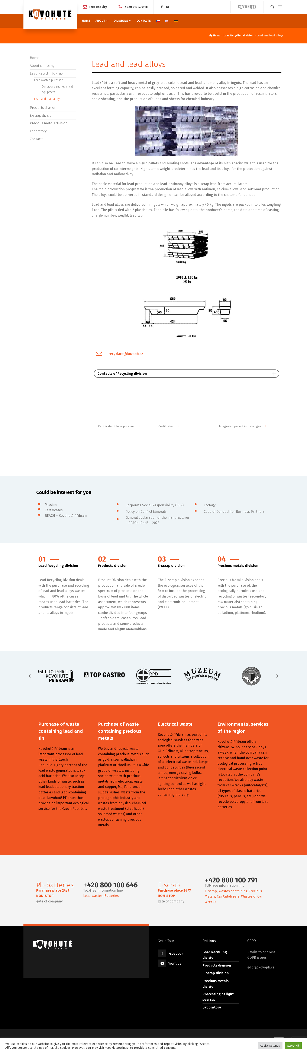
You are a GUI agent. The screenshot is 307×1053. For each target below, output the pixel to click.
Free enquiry (98, 7)
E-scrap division (42, 115)
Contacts (36, 139)
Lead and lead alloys (47, 99)
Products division (43, 108)
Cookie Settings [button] (270, 1045)
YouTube (174, 963)
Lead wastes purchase (48, 80)
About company (42, 66)
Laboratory (38, 131)
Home (34, 58)
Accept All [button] (293, 1045)
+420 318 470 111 (136, 7)
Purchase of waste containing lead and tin (60, 731)
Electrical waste (175, 724)
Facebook (175, 953)
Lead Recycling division (47, 73)
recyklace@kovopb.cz (126, 354)
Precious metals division (48, 123)
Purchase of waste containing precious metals (119, 731)
